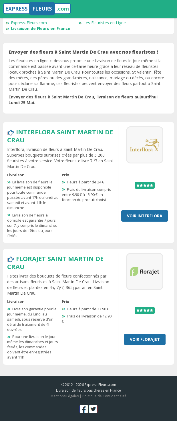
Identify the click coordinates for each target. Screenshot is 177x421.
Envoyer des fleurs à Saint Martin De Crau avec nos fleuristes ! (83, 52)
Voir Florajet (145, 339)
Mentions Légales (65, 396)
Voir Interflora (144, 215)
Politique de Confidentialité (104, 396)
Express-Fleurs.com (26, 22)
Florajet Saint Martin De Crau (55, 262)
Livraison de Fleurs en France (38, 28)
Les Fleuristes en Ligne (102, 22)
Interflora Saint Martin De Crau (60, 135)
